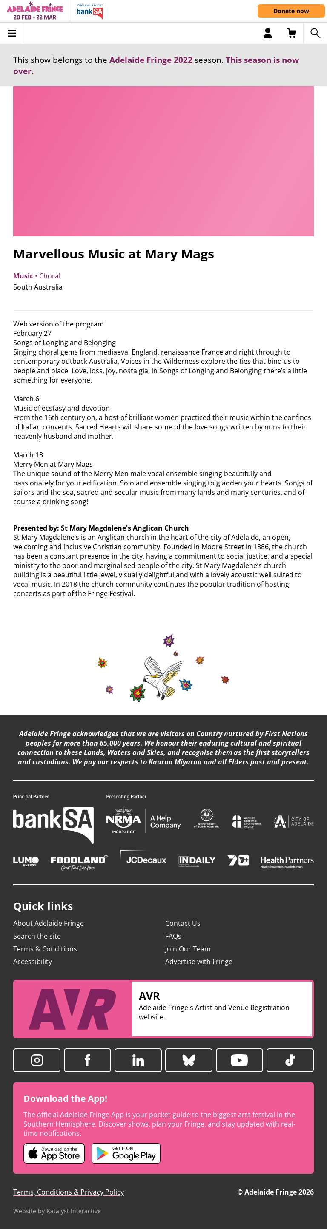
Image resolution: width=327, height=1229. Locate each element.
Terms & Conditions (45, 949)
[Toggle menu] (11, 33)
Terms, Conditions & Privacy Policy (68, 1192)
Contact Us (183, 923)
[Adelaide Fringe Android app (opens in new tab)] (126, 1153)
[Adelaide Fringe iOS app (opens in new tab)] (54, 1153)
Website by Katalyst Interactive (57, 1211)
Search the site (37, 936)
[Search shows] (315, 33)
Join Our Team (188, 949)
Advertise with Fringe (198, 961)
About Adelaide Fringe (48, 923)
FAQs (173, 936)
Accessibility (32, 961)
